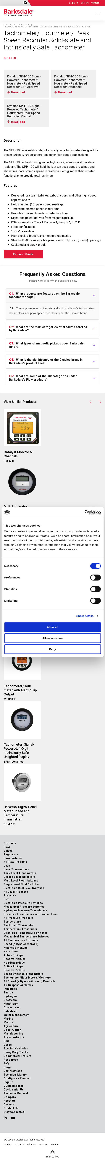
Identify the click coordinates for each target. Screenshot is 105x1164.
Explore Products (21, 25)
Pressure (10, 895)
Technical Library (15, 1074)
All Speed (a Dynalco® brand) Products (30, 981)
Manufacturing (13, 1033)
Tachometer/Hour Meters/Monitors (27, 977)
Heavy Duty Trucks (16, 1052)
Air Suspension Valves (18, 985)
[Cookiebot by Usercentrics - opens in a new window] (84, 512)
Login (72, 3)
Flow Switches (13, 858)
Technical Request (16, 1093)
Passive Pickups (15, 958)
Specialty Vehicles (16, 1048)
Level (7, 865)
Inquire (8, 1082)
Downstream (12, 1007)
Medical (9, 1022)
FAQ (6, 1063)
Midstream (11, 1003)
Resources (11, 1059)
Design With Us (14, 1089)
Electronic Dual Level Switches (24, 888)
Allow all (52, 627)
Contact (95, 3)
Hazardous (11, 951)
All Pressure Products (18, 917)
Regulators (11, 854)
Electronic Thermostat (19, 925)
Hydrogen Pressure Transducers (26, 910)
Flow (7, 846)
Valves (8, 850)
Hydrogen (10, 996)
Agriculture (11, 1026)
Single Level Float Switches (22, 884)
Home (6, 25)
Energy (8, 992)
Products (10, 843)
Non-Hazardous (14, 962)
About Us (10, 1100)
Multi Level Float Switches (21, 880)
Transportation (14, 1037)
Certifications (13, 1070)
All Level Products (16, 891)
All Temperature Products (21, 940)
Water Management (16, 1014)
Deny (52, 649)
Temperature (12, 921)
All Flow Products (15, 861)
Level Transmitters (16, 869)
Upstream (10, 999)
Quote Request (13, 1085)
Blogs (8, 1067)
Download (18, 92)
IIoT (6, 899)
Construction (12, 1029)
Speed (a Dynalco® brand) (21, 944)
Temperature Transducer (20, 929)
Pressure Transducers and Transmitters (31, 914)
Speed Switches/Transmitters (23, 973)
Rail (6, 1041)
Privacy (43, 1144)
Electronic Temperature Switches (26, 932)
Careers (85, 3)
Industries (10, 988)
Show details (85, 615)
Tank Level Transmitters (20, 873)
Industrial (10, 1011)
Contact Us (11, 1108)
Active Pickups (13, 955)
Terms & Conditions (26, 1144)
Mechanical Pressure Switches (24, 906)
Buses (8, 1044)
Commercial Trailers (18, 1055)
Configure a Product (17, 1078)
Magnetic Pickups (16, 947)
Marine (8, 1018)
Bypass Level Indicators (19, 876)
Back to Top (52, 1156)
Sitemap (55, 1144)
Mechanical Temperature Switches (26, 936)
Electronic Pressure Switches (23, 902)
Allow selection (52, 638)
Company (10, 1097)
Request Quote (23, 254)
